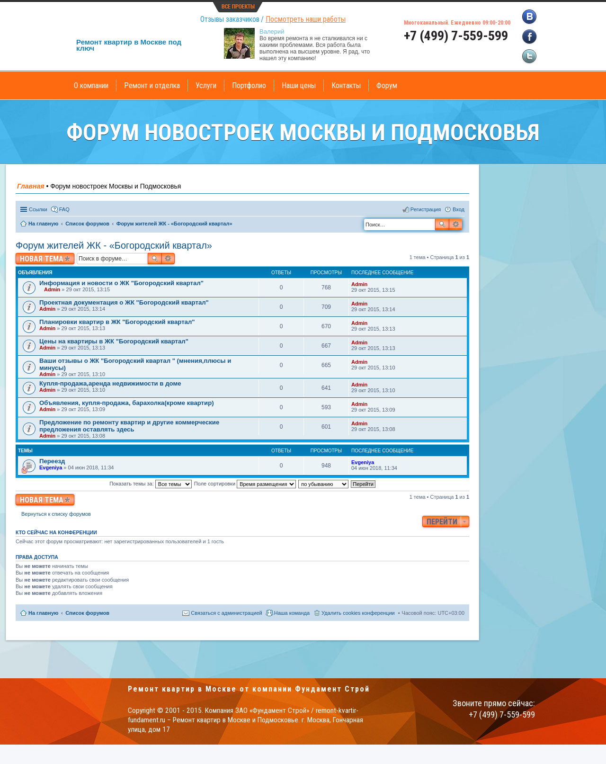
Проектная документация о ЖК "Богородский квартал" (124, 302)
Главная (31, 186)
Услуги (206, 85)
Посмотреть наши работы (306, 19)
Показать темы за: (150, 483)
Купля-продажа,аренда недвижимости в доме (110, 383)
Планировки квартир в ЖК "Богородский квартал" (117, 321)
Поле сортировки (245, 483)
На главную (43, 613)
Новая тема (41, 258)
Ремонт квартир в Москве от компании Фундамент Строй (249, 688)
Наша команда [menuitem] (292, 613)
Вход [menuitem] (458, 209)
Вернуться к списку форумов (56, 514)
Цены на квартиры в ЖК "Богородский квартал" (113, 341)
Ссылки (38, 209)
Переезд (52, 461)
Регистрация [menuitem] (425, 209)
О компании (91, 85)
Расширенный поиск (455, 224)
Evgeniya (50, 467)
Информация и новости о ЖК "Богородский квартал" (121, 283)
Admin (52, 289)
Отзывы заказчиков (229, 19)
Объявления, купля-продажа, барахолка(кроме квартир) (126, 402)
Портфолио (249, 85)
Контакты (346, 85)
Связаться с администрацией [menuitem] (226, 613)
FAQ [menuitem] (64, 209)
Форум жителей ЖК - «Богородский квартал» (114, 245)
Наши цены (299, 85)
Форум (386, 85)
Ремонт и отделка (152, 85)
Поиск (442, 224)
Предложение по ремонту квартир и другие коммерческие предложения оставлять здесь (129, 426)
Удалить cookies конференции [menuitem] (358, 613)
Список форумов (87, 613)
